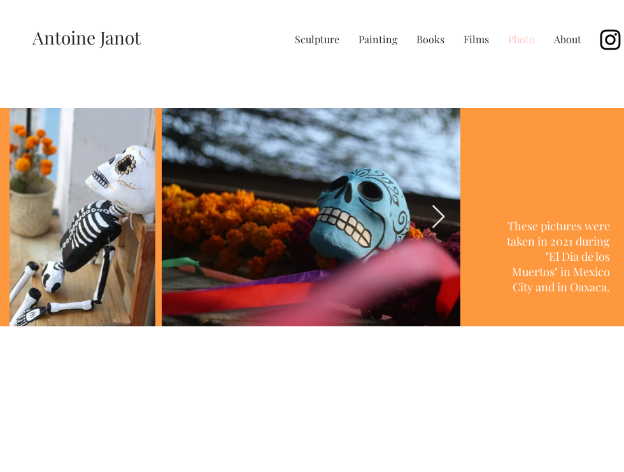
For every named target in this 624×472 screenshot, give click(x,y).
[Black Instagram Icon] (610, 39)
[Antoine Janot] (86, 37)
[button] (317, 39)
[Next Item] (438, 217)
